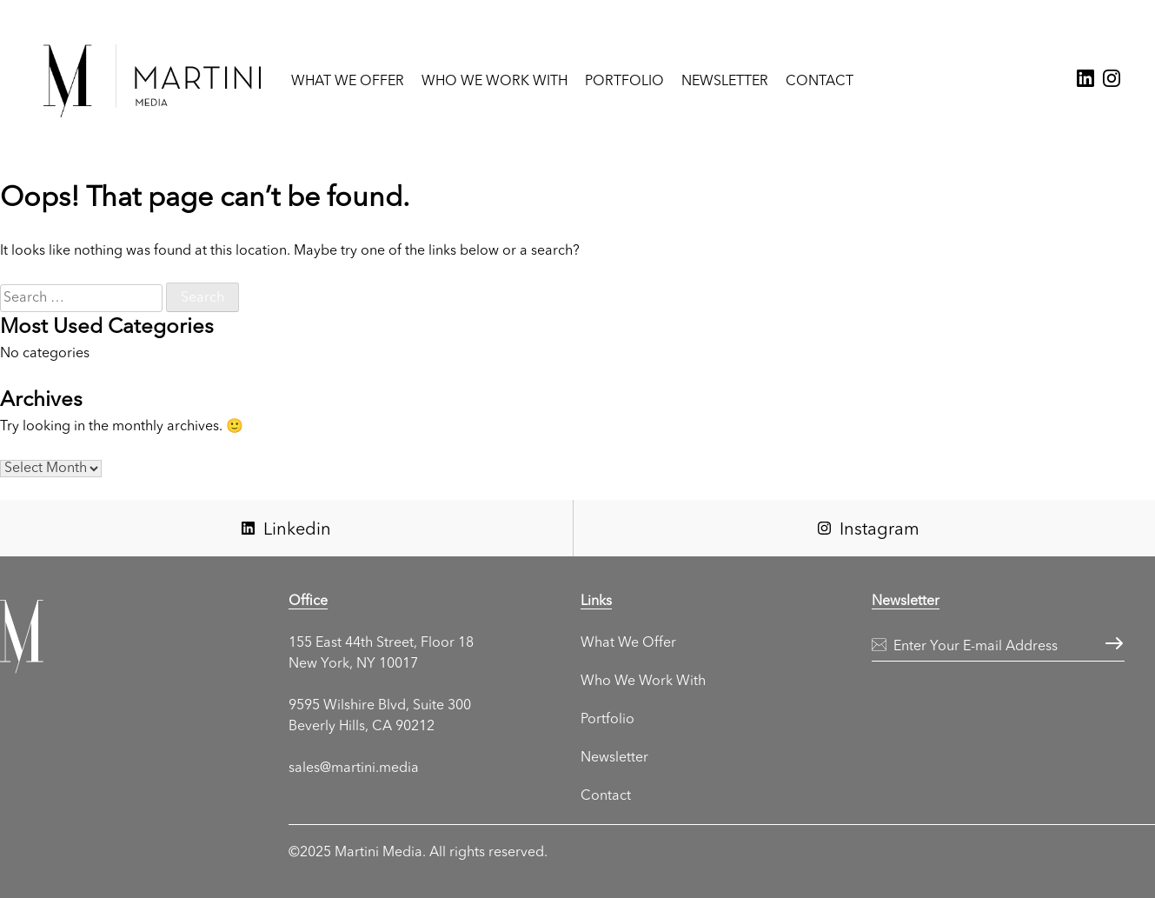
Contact (819, 82)
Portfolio (624, 82)
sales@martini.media (354, 768)
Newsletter (724, 82)
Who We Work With (495, 82)
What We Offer (347, 82)
